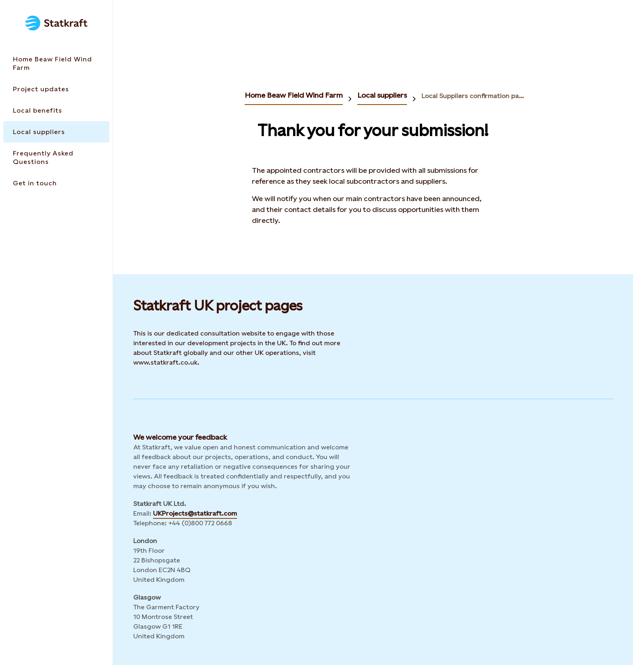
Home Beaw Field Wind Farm (294, 95)
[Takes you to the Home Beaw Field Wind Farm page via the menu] (56, 63)
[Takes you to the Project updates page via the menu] (56, 89)
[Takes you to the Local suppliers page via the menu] (56, 132)
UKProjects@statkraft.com (195, 513)
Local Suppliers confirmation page (473, 96)
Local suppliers (382, 95)
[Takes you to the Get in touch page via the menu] (56, 183)
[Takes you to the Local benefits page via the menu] (56, 110)
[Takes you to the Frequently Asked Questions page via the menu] (56, 157)
